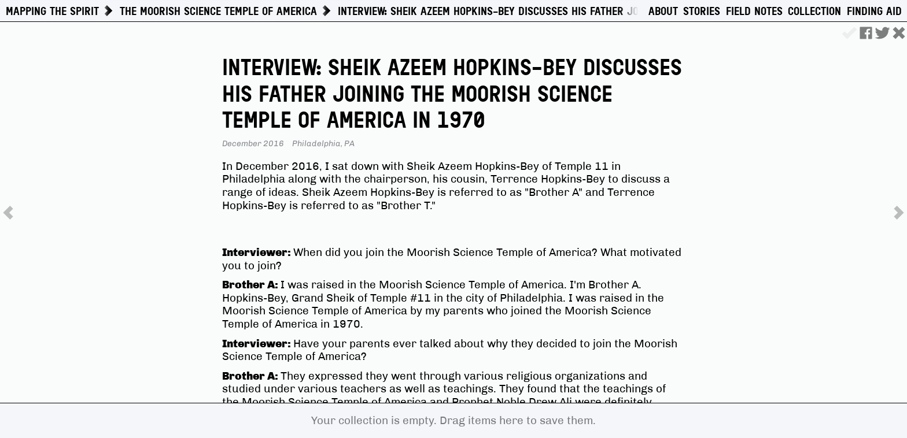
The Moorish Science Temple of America (218, 11)
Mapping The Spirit (52, 11)
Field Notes (754, 11)
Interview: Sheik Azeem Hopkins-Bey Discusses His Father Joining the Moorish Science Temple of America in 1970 (620, 11)
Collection (814, 11)
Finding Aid (874, 11)
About (663, 11)
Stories (701, 11)
